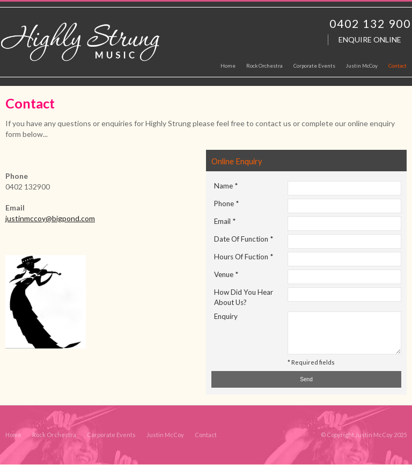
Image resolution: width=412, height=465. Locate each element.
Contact (206, 434)
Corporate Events (111, 434)
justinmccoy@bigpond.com (50, 218)
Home (13, 434)
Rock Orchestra (54, 434)
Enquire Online (370, 39)
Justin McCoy (165, 434)
